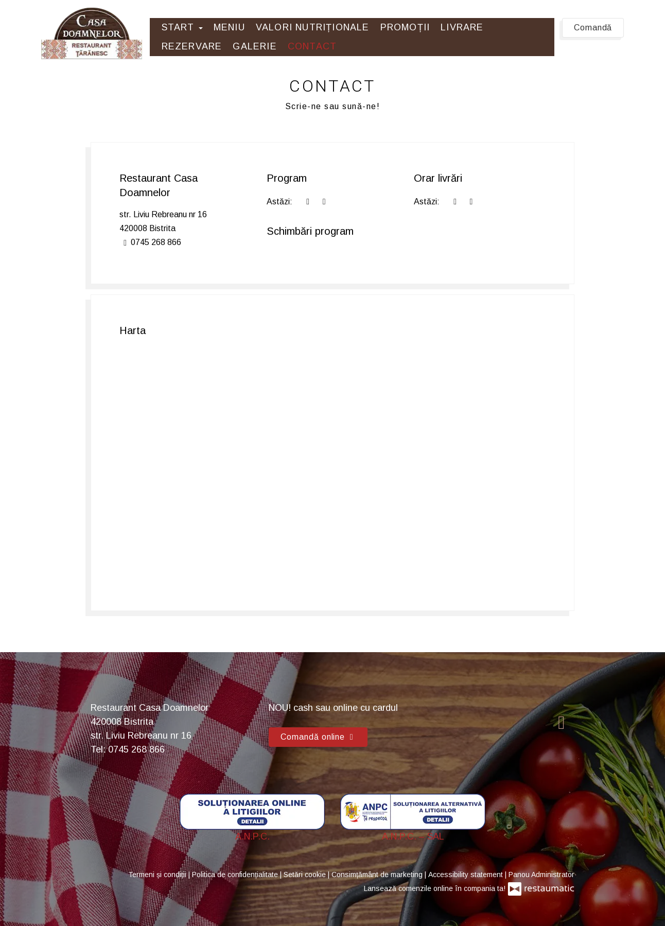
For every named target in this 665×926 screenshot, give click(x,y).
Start (182, 27)
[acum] (307, 201)
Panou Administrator (541, 874)
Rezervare (192, 46)
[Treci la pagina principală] (91, 33)
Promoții (405, 27)
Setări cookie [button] (306, 874)
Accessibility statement (466, 874)
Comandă (593, 27)
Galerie (254, 46)
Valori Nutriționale (313, 27)
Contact (312, 46)
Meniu (229, 27)
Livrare (462, 27)
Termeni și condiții (158, 874)
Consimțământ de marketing (378, 874)
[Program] (324, 201)
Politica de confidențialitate (236, 874)
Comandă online (318, 736)
